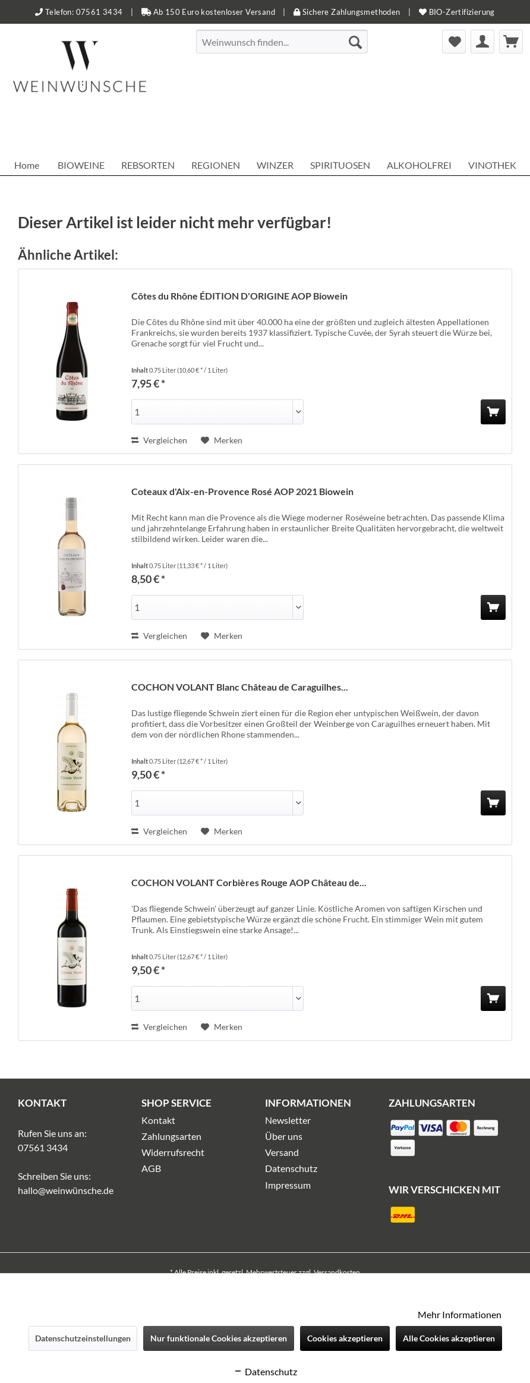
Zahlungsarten (171, 1136)
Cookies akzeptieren (345, 1338)
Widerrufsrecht (172, 1152)
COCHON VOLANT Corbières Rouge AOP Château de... (249, 882)
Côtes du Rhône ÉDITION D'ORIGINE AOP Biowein (239, 295)
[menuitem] (282, 41)
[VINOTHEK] (492, 165)
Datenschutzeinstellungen (83, 1338)
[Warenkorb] (511, 41)
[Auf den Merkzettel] (221, 440)
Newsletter (288, 1120)
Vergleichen (159, 440)
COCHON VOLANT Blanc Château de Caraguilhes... (239, 686)
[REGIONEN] (215, 165)
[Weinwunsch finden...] (282, 41)
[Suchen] (355, 41)
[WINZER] (275, 165)
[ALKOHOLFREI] (419, 165)
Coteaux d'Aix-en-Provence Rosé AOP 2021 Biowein (242, 491)
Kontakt (158, 1120)
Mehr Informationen (459, 1314)
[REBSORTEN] (148, 165)
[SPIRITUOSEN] (340, 165)
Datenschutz (291, 1168)
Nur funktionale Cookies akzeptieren (218, 1338)
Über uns (283, 1136)
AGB (151, 1168)
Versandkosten (337, 1272)
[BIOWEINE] (81, 165)
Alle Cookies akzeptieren (449, 1338)
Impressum (288, 1184)
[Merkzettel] (454, 41)
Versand (282, 1152)
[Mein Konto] (482, 41)
